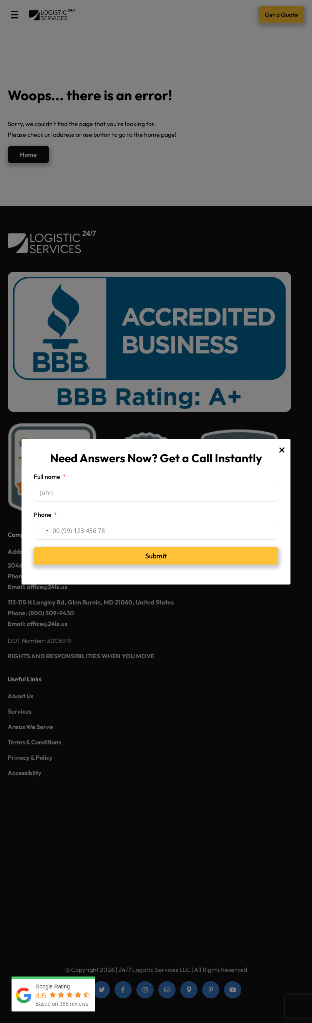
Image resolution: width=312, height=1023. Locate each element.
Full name (47, 476)
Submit (156, 555)
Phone (42, 514)
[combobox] (42, 530)
